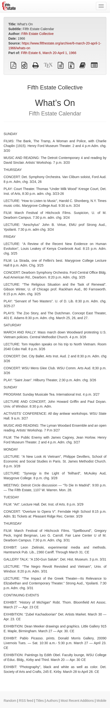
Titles (40, 701)
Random (10, 701)
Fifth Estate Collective (37, 34)
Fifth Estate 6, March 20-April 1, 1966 (48, 53)
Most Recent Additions (77, 701)
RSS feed (26, 701)
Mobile (101, 701)
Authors (52, 701)
